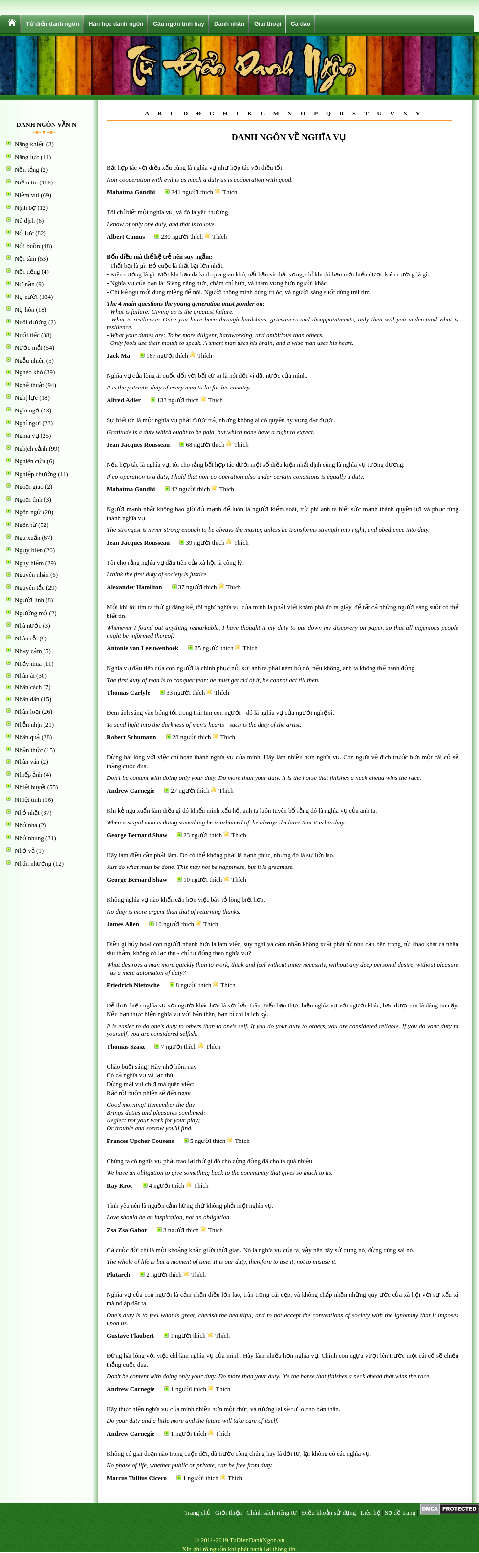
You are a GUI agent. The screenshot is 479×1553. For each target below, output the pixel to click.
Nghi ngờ (27, 410)
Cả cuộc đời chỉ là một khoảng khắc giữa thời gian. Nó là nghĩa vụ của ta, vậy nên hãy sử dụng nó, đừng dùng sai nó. (260, 1250)
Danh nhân (229, 24)
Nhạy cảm (28, 651)
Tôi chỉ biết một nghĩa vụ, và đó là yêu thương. (168, 212)
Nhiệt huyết (30, 787)
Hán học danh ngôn (116, 24)
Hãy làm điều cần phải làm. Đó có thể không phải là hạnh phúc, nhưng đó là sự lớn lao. (221, 855)
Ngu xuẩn (27, 537)
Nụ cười (26, 296)
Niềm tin (26, 182)
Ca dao (300, 24)
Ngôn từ (26, 524)
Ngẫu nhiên (30, 360)
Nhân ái (25, 675)
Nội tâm (25, 258)
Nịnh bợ (25, 207)
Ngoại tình (28, 499)
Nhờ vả (25, 850)
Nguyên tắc (29, 587)
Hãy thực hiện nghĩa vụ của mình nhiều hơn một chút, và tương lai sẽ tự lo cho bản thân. (223, 1409)
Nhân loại (27, 711)
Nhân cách (28, 687)
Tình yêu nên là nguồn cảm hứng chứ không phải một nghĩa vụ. (190, 1205)
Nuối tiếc (27, 335)
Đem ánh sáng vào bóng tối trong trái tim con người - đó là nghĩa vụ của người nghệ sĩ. (220, 712)
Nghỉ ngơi (28, 423)
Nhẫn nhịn (28, 724)
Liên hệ (370, 1512)
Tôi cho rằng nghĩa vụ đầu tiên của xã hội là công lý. (175, 562)
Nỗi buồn (27, 246)
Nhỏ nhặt (27, 812)
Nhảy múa (28, 663)
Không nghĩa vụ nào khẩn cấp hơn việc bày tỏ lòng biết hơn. (186, 899)
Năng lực (27, 156)
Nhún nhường (33, 863)
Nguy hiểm (29, 563)
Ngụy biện (29, 550)
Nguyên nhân (32, 574)
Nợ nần (25, 284)
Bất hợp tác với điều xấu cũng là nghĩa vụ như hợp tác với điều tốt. (195, 167)
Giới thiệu (228, 1512)
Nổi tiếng (27, 271)
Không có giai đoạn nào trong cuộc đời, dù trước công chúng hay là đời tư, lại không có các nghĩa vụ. (239, 1453)
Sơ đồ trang (400, 1512)
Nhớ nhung (29, 838)
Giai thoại (267, 24)
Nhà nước (28, 625)
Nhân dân (27, 699)
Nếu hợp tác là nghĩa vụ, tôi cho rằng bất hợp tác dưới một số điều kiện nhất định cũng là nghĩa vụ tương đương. (256, 464)
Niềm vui (27, 195)
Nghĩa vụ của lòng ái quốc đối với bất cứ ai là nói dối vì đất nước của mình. (207, 375)
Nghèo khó (29, 372)
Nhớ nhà (26, 825)
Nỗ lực (24, 233)
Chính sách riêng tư (271, 1512)
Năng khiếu (30, 144)
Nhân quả (27, 737)
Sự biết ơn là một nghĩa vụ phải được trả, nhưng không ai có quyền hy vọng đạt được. (221, 420)
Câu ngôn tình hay (178, 24)
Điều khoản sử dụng (329, 1512)
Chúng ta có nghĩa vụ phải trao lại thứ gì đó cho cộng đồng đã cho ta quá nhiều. (210, 1161)
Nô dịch (25, 220)
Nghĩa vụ (27, 435)
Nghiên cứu (30, 461)
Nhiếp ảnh (28, 774)
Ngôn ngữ (28, 512)
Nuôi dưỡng (31, 322)
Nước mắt (28, 347)
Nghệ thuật (29, 384)
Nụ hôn (24, 309)
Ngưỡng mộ (31, 613)
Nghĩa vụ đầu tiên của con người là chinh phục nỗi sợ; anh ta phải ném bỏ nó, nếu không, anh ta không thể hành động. (261, 668)
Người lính (29, 600)
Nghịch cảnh (31, 448)
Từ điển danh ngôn (52, 24)
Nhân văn (27, 761)
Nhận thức (29, 750)
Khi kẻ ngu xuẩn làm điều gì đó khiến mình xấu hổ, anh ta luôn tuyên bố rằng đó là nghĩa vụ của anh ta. (242, 810)
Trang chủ (197, 1512)
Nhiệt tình (28, 799)
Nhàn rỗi (26, 638)
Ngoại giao (29, 486)
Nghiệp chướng (35, 474)
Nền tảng (27, 169)
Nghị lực (26, 397)
